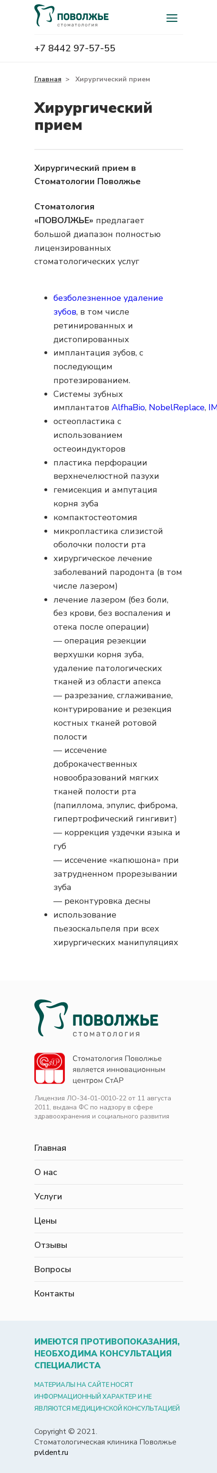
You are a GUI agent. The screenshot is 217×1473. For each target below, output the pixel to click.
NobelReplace (177, 407)
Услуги (48, 1196)
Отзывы (50, 1245)
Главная (48, 79)
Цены (45, 1220)
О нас (45, 1172)
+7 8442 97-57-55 (74, 48)
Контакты (54, 1293)
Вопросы (52, 1269)
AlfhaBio (128, 407)
